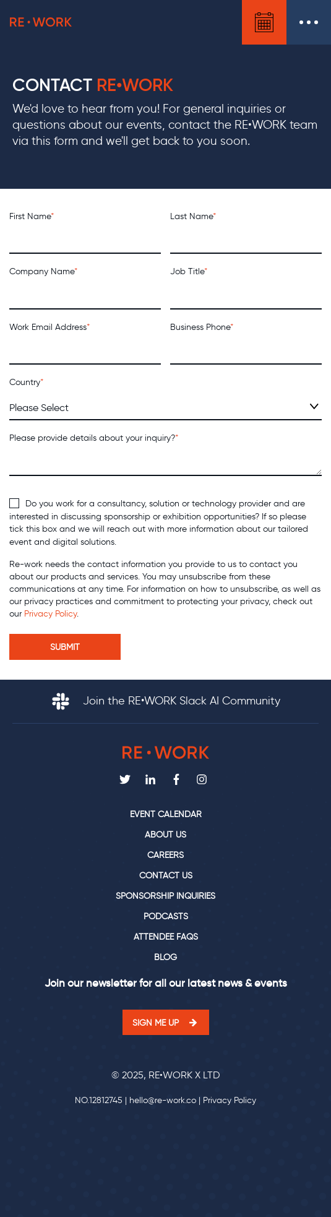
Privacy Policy (50, 613)
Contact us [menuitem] (165, 875)
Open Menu (308, 22)
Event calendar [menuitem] (166, 814)
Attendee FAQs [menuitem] (166, 937)
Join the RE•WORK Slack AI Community (165, 701)
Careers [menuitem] (165, 855)
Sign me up (155, 1022)
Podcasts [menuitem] (166, 916)
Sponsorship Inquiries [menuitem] (165, 896)
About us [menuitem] (165, 834)
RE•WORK (41, 22)
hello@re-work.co (162, 1100)
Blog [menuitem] (165, 957)
